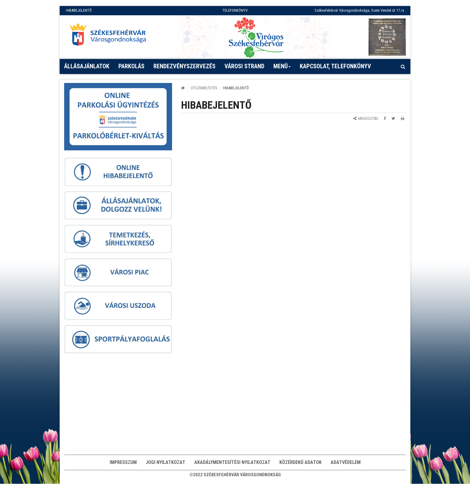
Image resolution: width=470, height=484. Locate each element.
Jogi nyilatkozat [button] (165, 462)
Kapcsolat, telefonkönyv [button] (335, 66)
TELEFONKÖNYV (235, 10)
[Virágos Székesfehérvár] (256, 37)
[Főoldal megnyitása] (111, 36)
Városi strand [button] (244, 66)
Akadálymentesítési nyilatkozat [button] (232, 462)
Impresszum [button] (123, 462)
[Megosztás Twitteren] (393, 118)
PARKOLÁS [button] (131, 66)
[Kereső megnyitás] (402, 66)
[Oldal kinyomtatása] (402, 118)
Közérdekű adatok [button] (300, 462)
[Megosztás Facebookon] (385, 118)
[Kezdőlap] (183, 88)
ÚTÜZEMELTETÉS (204, 88)
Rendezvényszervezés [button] (184, 66)
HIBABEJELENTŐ (79, 10)
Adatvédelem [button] (346, 462)
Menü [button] (282, 68)
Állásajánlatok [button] (86, 66)
